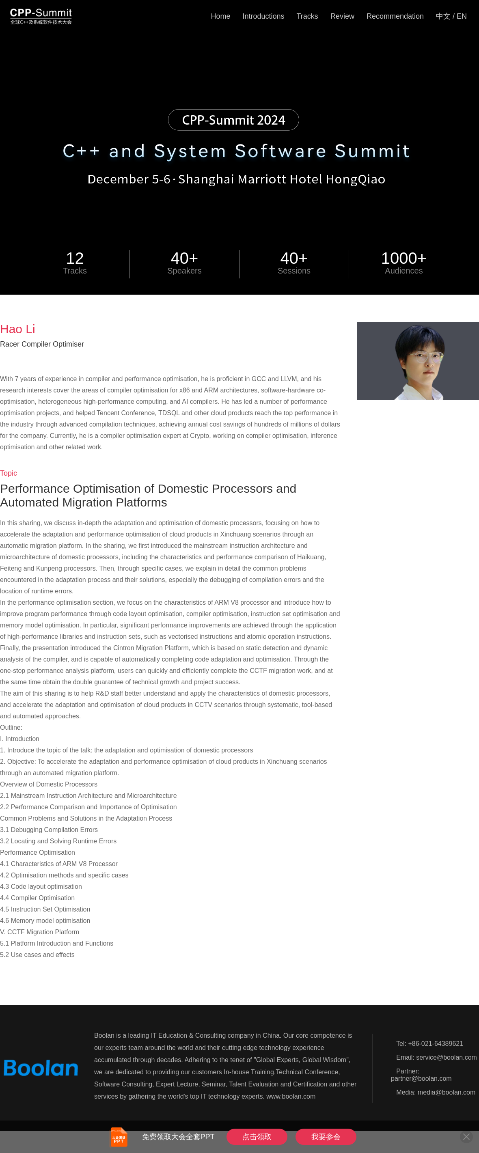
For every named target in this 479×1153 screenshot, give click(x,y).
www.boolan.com (290, 1096)
